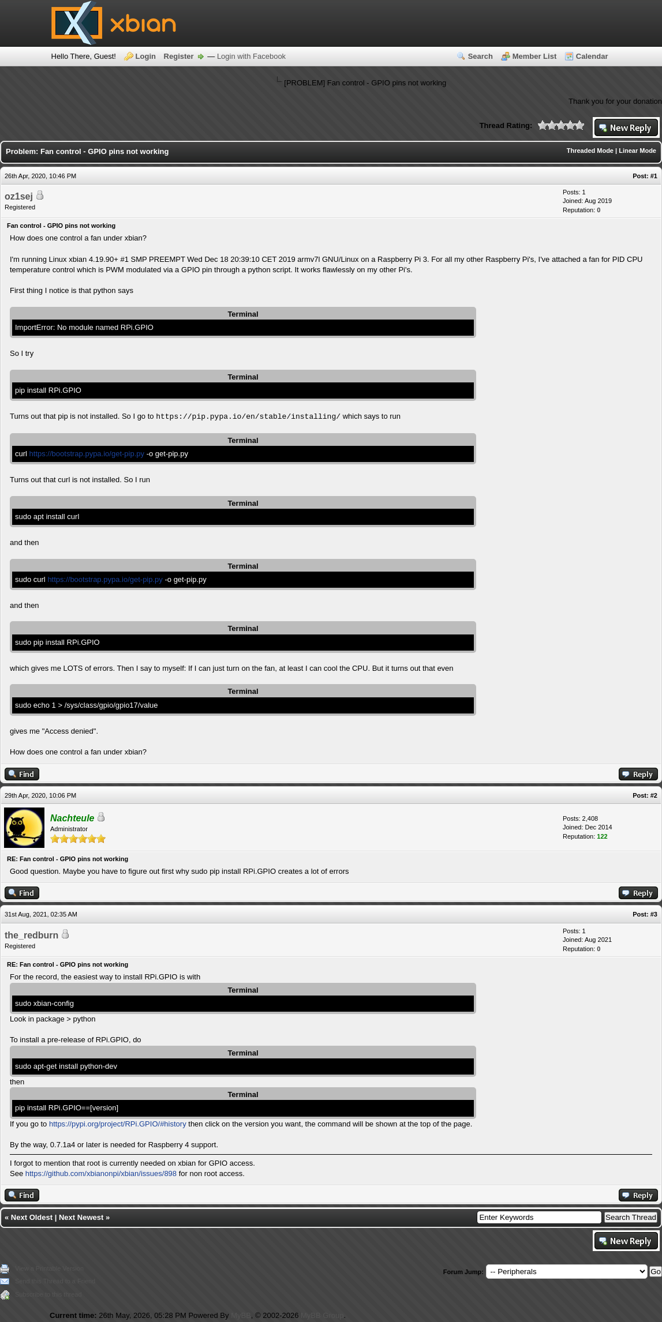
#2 (653, 795)
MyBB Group (322, 1315)
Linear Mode (637, 150)
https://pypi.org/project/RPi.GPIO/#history (117, 1124)
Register (179, 56)
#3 (653, 914)
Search (480, 56)
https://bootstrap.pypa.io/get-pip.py (86, 453)
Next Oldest (32, 1217)
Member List (535, 56)
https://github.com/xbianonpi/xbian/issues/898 (101, 1173)
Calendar (592, 56)
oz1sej (19, 196)
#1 (653, 175)
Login (146, 56)
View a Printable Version (49, 1268)
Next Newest (81, 1217)
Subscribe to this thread (48, 1294)
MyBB (241, 1315)
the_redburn (31, 935)
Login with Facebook (251, 56)
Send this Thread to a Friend (55, 1281)
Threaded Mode (590, 150)
